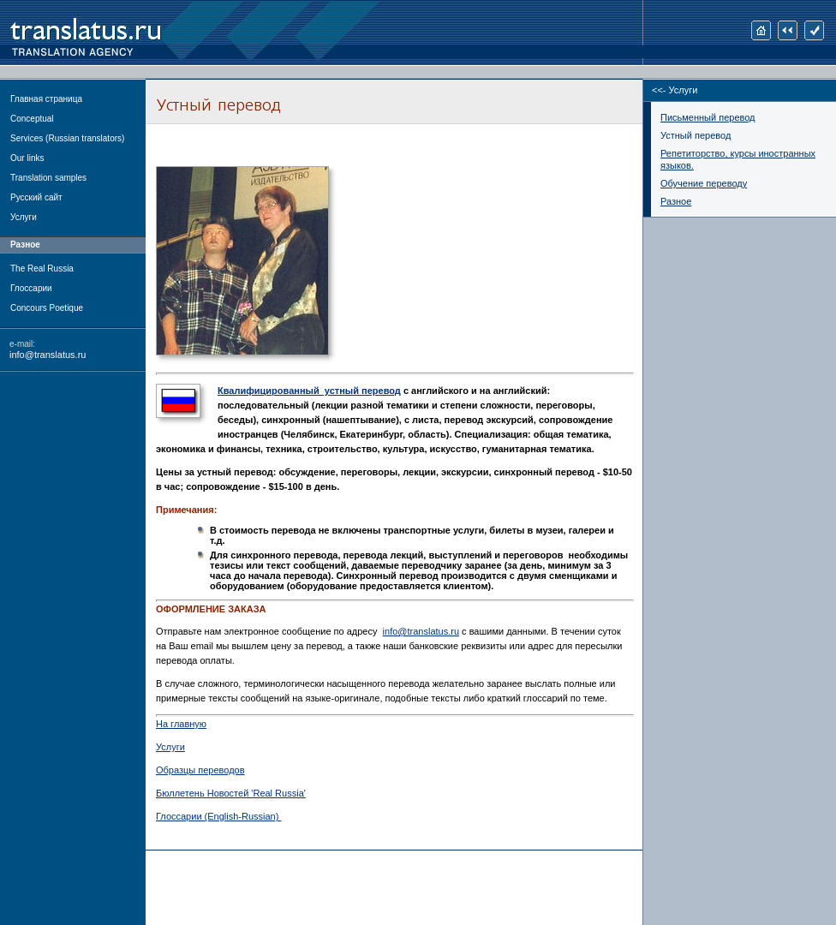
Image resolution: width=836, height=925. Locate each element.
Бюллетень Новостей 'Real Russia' (231, 793)
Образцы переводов (200, 770)
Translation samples (48, 177)
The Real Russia (42, 268)
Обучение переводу (703, 183)
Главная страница (46, 99)
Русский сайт (36, 197)
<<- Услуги (674, 90)
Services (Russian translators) (67, 138)
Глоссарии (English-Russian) (218, 816)
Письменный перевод (707, 117)
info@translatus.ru (47, 354)
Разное (675, 201)
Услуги (23, 217)
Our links (27, 158)
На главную (181, 724)
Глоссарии (31, 288)
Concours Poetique (46, 308)
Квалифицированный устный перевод (309, 390)
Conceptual (32, 118)
